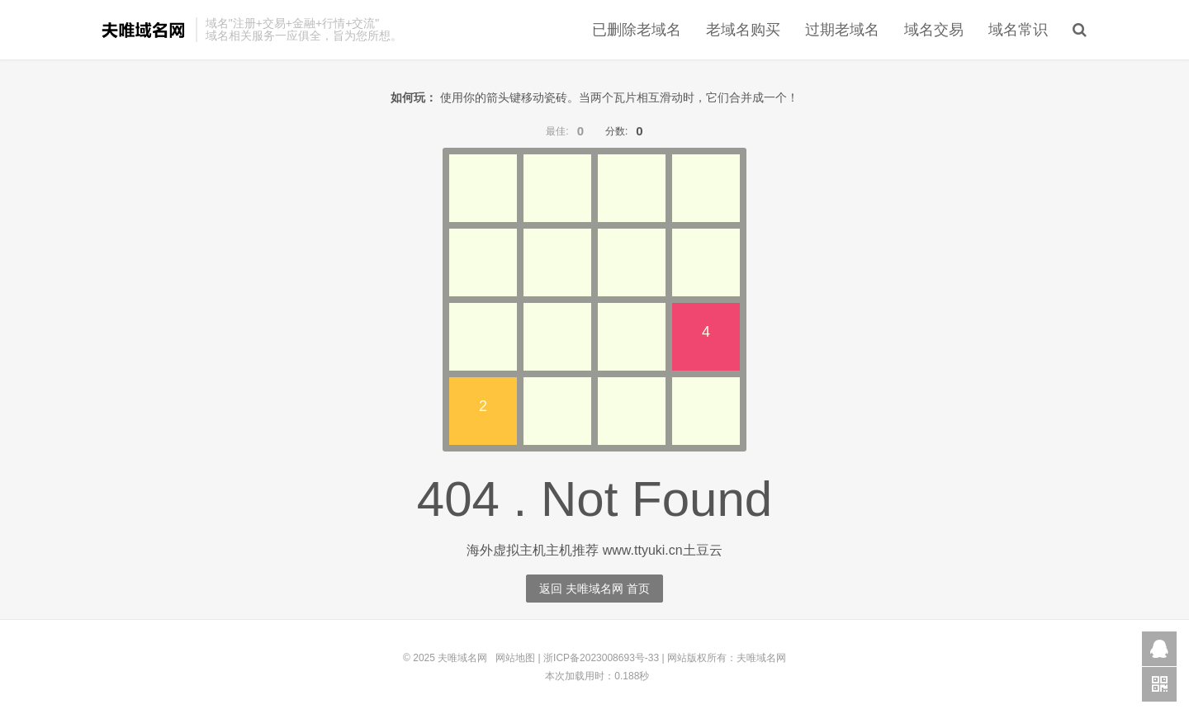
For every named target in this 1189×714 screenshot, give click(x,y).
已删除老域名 (636, 29)
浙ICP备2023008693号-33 (601, 658)
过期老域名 (842, 29)
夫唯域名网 (143, 30)
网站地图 (515, 658)
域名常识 (1018, 29)
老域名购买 (743, 29)
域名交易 (934, 29)
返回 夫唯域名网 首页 (594, 588)
